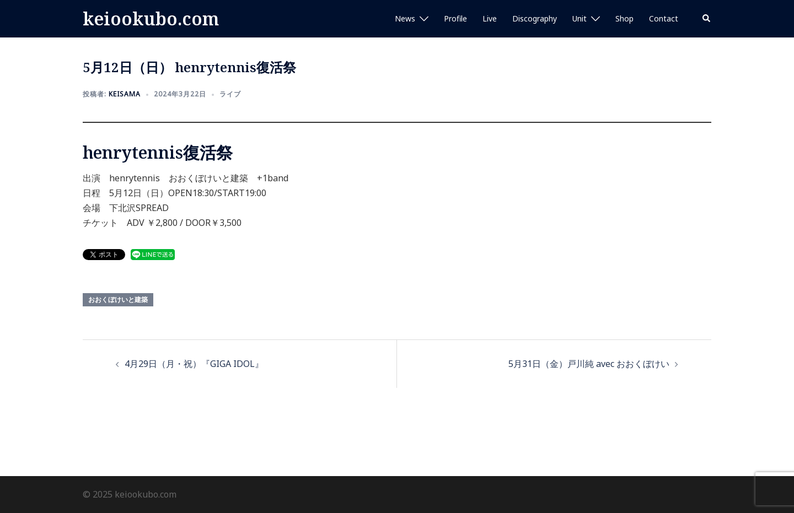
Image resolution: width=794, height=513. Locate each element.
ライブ (230, 94)
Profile (455, 18)
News (405, 18)
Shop (624, 18)
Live (489, 18)
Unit (579, 18)
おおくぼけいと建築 (118, 299)
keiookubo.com (151, 18)
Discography (534, 18)
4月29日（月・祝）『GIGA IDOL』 (194, 364)
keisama (125, 94)
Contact (663, 18)
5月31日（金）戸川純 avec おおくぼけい (588, 364)
